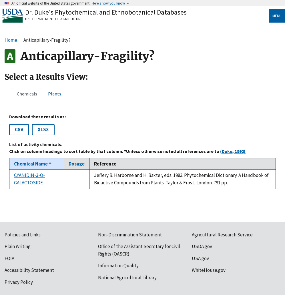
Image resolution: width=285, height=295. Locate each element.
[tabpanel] (142, 151)
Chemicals (27, 94)
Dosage (77, 164)
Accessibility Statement (29, 270)
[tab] (27, 93)
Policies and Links (23, 235)
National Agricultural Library (127, 277)
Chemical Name (33, 164)
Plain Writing (18, 246)
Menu (277, 15)
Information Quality (118, 265)
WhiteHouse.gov (209, 270)
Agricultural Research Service (222, 235)
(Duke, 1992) (233, 151)
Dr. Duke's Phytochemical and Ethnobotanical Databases (106, 12)
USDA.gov (202, 246)
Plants (54, 94)
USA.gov (200, 258)
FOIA (9, 258)
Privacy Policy (19, 282)
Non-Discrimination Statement (130, 235)
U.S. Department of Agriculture (54, 18)
